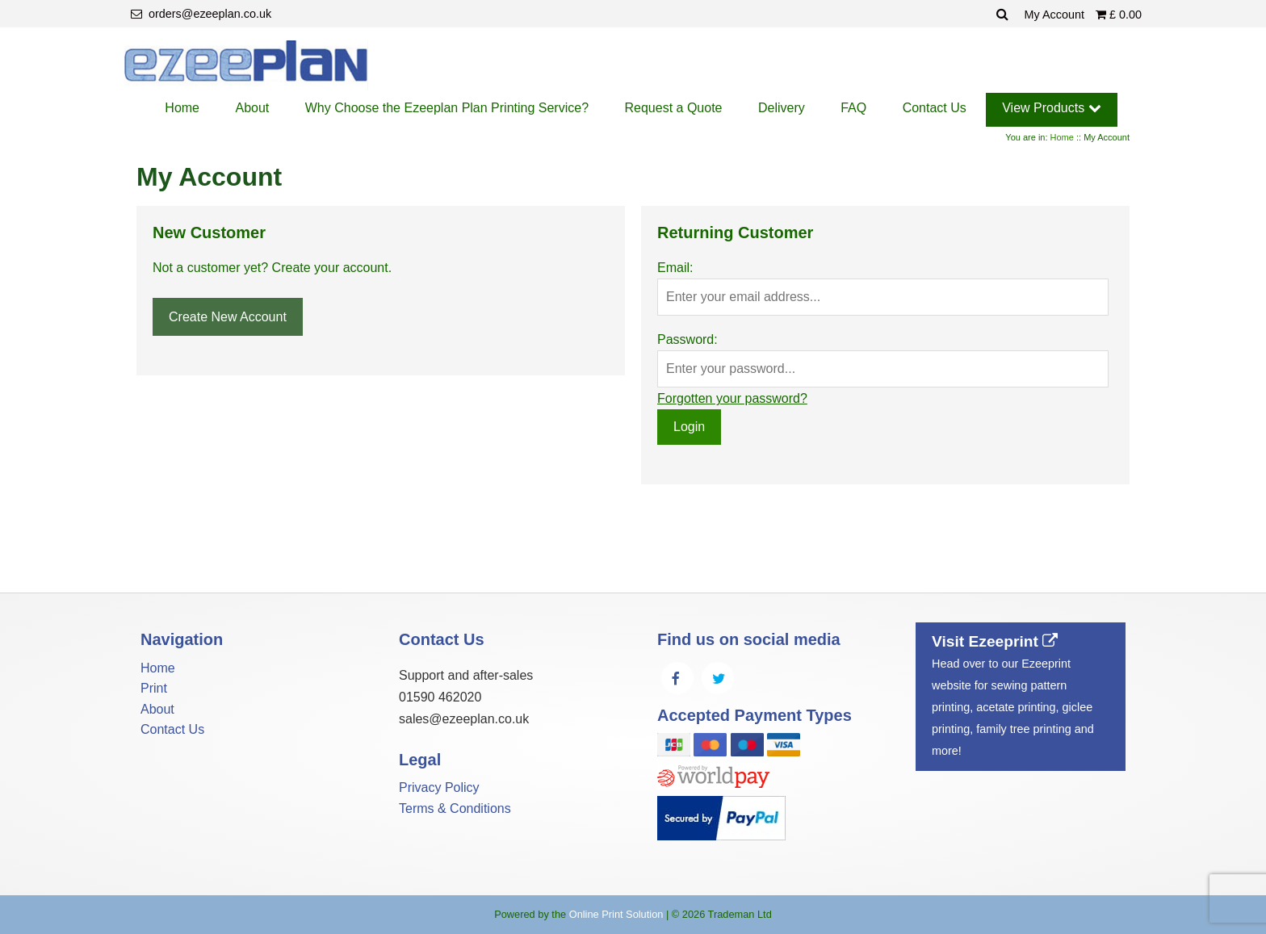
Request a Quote (674, 108)
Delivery (781, 108)
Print (153, 688)
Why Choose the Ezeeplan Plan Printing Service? (447, 108)
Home (182, 108)
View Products (1051, 108)
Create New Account (228, 317)
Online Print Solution (616, 914)
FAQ (853, 108)
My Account (1056, 14)
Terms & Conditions (455, 808)
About (252, 108)
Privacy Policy (439, 787)
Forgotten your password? (732, 398)
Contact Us (934, 108)
